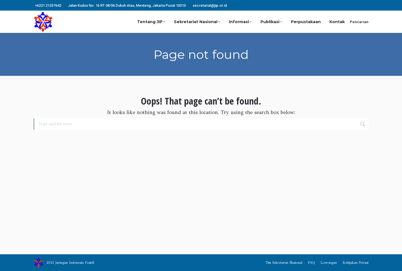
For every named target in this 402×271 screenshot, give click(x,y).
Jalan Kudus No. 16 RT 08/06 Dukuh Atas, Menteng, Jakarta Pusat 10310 (127, 5)
